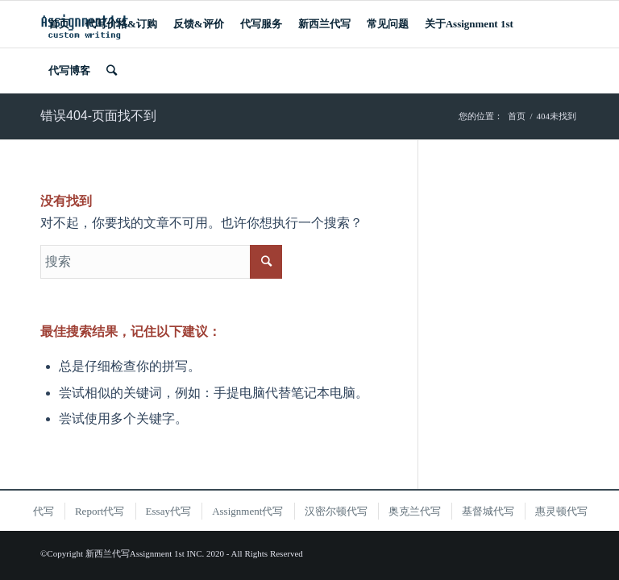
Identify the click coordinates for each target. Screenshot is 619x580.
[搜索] (111, 71)
